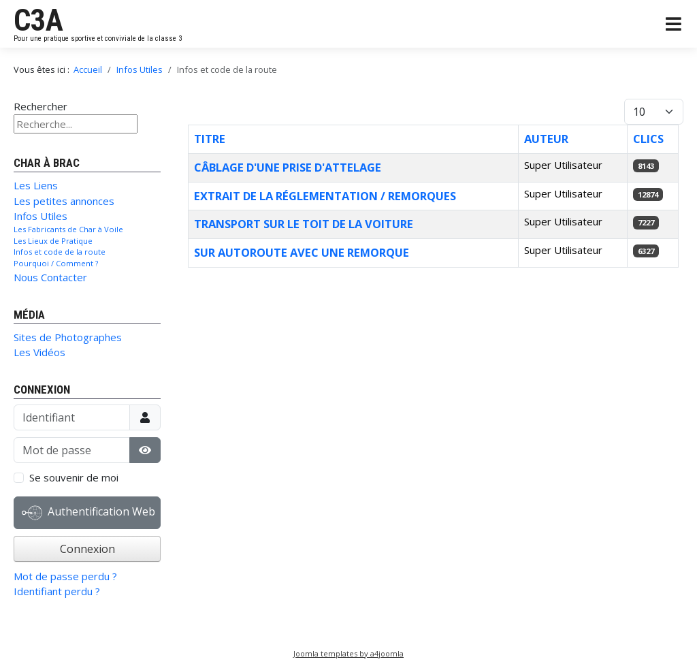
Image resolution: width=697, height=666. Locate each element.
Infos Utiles (40, 216)
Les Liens (36, 185)
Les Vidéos (39, 352)
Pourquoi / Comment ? (56, 263)
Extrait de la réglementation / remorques (325, 196)
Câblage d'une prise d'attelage (287, 167)
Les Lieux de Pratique (53, 241)
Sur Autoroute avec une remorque (301, 252)
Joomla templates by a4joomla (348, 653)
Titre (209, 138)
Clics (648, 138)
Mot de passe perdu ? (65, 576)
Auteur (546, 138)
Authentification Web (88, 513)
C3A (38, 20)
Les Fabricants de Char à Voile (68, 229)
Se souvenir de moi (73, 477)
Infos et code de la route (60, 252)
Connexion (87, 548)
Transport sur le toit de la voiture (303, 224)
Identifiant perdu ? (57, 591)
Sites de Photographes (68, 337)
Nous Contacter (50, 277)
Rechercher (40, 106)
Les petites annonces (64, 201)
